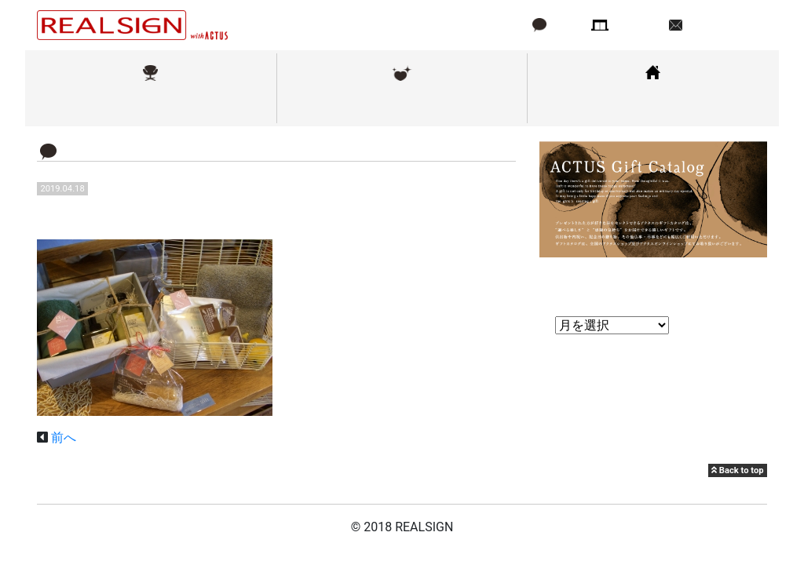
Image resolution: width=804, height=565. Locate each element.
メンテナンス (402, 105)
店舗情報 (637, 24)
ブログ (566, 24)
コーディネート (653, 105)
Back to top (737, 470)
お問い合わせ (723, 24)
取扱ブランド (150, 105)
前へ (63, 437)
